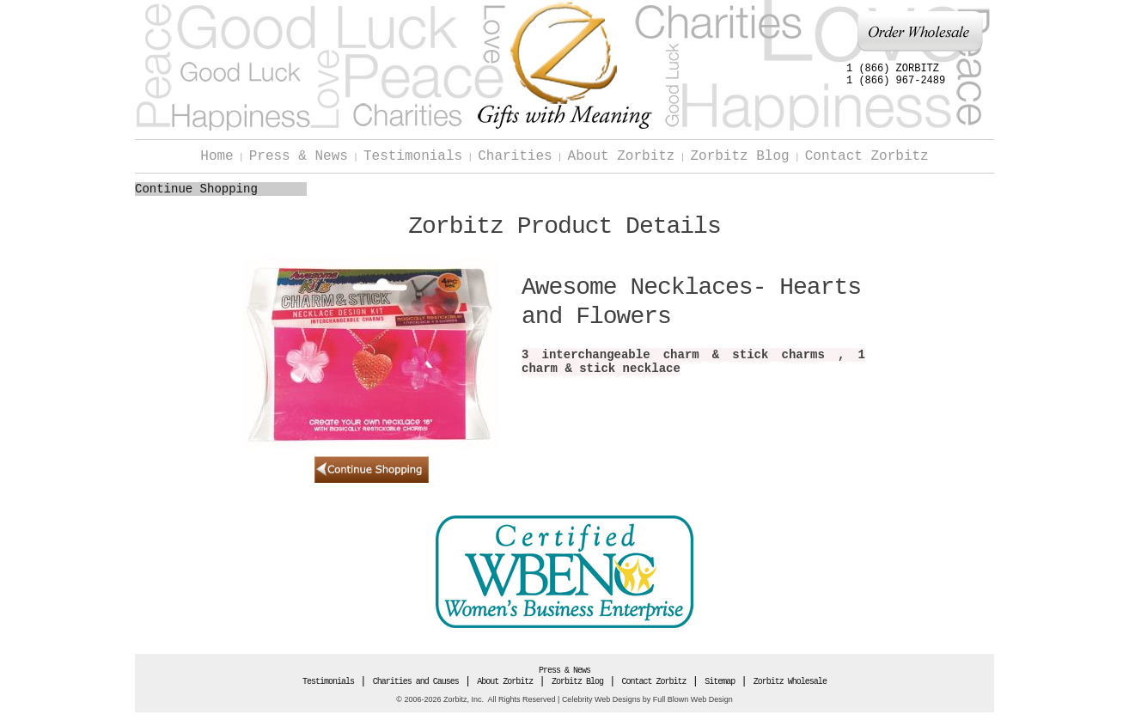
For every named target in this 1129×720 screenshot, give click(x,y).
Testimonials (412, 156)
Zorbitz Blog (739, 156)
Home (216, 156)
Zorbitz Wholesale (790, 681)
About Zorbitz (621, 156)
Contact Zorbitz (867, 156)
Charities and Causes (416, 681)
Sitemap (720, 681)
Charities (515, 156)
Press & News (298, 156)
